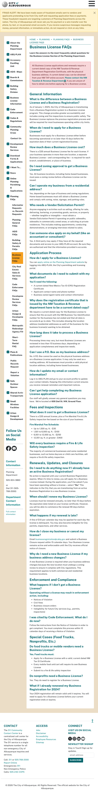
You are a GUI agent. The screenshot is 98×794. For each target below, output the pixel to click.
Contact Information (13, 463)
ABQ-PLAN (15, 54)
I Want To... (15, 167)
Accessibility (42, 736)
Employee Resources (46, 739)
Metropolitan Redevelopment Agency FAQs (17, 328)
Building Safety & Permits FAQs (16, 245)
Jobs (38, 730)
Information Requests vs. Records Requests (17, 209)
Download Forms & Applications (16, 159)
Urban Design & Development (16, 416)
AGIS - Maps (16, 72)
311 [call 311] (10, 760)
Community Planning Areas (15, 130)
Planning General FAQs (16, 223)
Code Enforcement (16, 111)
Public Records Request (14, 363)
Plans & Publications (16, 353)
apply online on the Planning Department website (61, 262)
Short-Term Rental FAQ (15, 342)
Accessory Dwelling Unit (15, 63)
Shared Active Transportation (16, 394)
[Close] (94, 12)
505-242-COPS (17, 772)
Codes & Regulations (16, 119)
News (13, 173)
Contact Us (15, 138)
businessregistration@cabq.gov (50, 539)
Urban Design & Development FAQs (17, 315)
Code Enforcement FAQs (17, 287)
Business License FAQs (16, 258)
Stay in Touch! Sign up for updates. (80, 749)
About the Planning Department (16, 46)
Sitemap (40, 742)
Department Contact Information (13, 501)
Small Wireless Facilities (14, 404)
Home (33, 39)
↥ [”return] (92, 721)
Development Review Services (16, 147)
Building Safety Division (14, 89)
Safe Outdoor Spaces (14, 384)
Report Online (10, 763)
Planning (44, 39)
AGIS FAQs (14, 233)
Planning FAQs (61, 39)
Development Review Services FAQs (17, 300)
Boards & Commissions (16, 79)
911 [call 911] (18, 766)
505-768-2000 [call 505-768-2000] (22, 760)
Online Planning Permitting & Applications (16, 184)
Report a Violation (14, 374)
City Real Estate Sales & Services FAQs (16, 272)
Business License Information (15, 101)
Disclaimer (41, 733)
